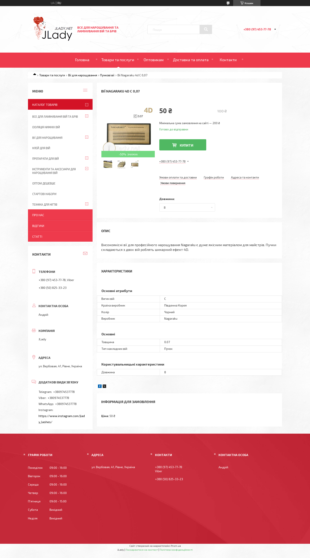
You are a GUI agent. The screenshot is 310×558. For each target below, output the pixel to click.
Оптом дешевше (43, 183)
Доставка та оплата (191, 59)
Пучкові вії (107, 75)
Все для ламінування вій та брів (55, 116)
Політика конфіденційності (176, 549)
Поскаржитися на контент (142, 549)
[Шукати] (206, 29)
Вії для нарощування (82, 75)
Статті (37, 236)
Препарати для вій (45, 158)
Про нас (38, 215)
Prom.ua (176, 545)
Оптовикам (154, 59)
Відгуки (38, 226)
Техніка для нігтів (44, 204)
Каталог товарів (44, 104)
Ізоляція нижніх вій (46, 127)
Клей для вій (41, 148)
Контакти (228, 59)
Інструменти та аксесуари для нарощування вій (54, 171)
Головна (82, 59)
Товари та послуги (117, 59)
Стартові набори (44, 194)
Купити (186, 145)
